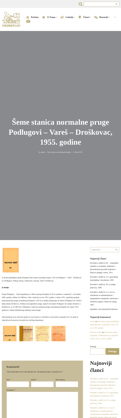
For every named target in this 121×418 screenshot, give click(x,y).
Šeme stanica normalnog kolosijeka (59, 152)
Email (34, 380)
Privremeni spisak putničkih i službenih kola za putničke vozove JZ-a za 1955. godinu (104, 325)
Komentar (10, 390)
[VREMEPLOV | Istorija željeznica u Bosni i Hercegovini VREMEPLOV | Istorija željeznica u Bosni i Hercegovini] (12, 19)
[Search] (81, 4)
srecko (92, 322)
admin (43, 152)
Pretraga (93, 347)
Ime (8, 380)
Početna (32, 17)
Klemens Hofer (96, 332)
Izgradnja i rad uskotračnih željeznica (104, 309)
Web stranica (60, 380)
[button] (56, 17)
